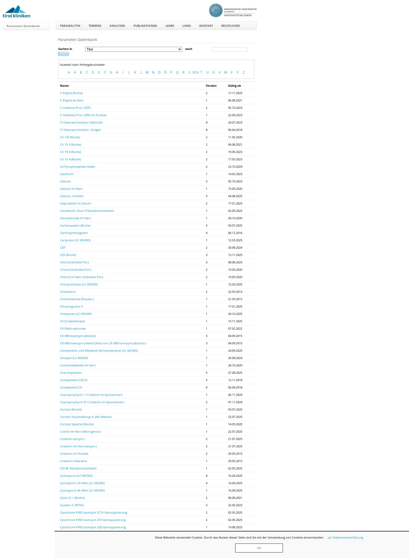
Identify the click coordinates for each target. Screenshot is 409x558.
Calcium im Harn (71, 189)
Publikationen (145, 26)
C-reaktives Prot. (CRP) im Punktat (83, 115)
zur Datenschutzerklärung (345, 537)
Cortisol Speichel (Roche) (77, 424)
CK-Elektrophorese (73, 328)
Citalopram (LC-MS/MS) (76, 314)
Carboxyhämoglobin (74, 233)
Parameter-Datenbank (23, 26)
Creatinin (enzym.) (72, 439)
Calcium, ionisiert (72, 196)
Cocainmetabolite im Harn (78, 365)
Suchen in (65, 49)
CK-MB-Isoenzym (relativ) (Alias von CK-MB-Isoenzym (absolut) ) (103, 343)
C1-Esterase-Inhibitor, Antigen (80, 130)
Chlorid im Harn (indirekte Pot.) (81, 277)
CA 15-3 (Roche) (70, 144)
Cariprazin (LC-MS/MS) (75, 240)
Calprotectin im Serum (75, 203)
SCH (195, 72)
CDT (63, 247)
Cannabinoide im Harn (75, 218)
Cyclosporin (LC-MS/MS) (76, 476)
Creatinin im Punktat (74, 453)
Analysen (117, 26)
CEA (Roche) (68, 255)
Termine (95, 26)
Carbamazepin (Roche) (75, 225)
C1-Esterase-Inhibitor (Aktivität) (81, 122)
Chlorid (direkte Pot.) (74, 262)
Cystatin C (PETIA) (72, 505)
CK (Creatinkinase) (72, 321)
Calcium (65, 181)
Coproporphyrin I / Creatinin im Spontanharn (91, 395)
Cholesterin (68, 292)
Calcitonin (67, 174)
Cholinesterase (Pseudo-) (77, 299)
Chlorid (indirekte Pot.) (75, 270)
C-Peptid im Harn (72, 100)
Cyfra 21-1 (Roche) (72, 498)
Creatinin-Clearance (73, 461)
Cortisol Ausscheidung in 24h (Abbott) (85, 417)
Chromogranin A (71, 306)
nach (188, 49)
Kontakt (206, 26)
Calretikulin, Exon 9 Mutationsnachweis (87, 211)
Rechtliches (230, 26)
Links (186, 26)
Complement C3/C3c (74, 380)
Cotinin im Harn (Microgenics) (80, 431)
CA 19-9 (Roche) (70, 152)
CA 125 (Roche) (70, 137)
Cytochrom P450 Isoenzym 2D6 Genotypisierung (93, 527)
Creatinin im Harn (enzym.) (78, 446)
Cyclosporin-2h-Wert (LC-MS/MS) (82, 483)
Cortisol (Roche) (71, 409)
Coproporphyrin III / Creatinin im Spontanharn (92, 402)
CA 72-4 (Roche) (70, 159)
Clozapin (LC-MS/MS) (74, 358)
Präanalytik (70, 26)
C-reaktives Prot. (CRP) (75, 108)
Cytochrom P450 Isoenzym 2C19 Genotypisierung (93, 512)
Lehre (169, 26)
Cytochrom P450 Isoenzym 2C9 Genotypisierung (93, 520)
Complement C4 (71, 387)
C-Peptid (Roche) (71, 93)
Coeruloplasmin (71, 373)
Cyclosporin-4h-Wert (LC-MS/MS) (82, 490)
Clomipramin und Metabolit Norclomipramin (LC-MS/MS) (99, 350)
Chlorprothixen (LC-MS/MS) (79, 284)
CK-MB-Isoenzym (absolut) (78, 336)
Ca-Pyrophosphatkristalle (77, 166)
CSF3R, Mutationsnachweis (78, 468)
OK (259, 548)
